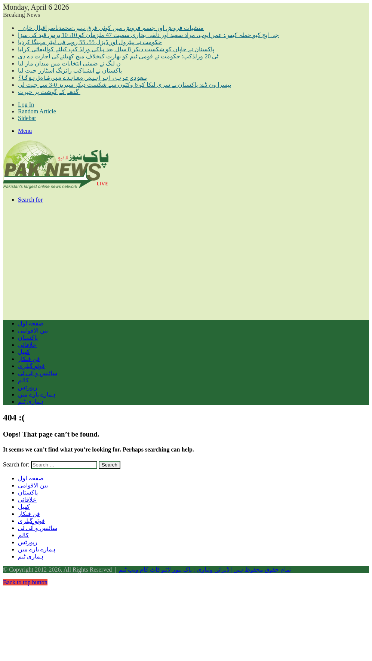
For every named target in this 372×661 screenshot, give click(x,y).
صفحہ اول (31, 323)
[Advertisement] (186, 261)
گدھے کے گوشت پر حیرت (49, 92)
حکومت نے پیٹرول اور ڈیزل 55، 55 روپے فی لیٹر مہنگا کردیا (90, 42)
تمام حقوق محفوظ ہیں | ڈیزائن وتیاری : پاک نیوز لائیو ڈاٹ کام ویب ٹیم (205, 569)
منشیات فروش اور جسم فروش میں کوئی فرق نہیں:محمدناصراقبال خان (111, 28)
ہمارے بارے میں (36, 394)
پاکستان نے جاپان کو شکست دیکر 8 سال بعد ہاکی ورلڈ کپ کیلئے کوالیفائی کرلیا (116, 49)
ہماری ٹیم (30, 401)
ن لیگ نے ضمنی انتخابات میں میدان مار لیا (69, 63)
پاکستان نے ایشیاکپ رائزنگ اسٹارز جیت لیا (70, 70)
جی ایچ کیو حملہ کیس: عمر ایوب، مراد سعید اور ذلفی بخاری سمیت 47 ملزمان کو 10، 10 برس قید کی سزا (148, 35)
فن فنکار (29, 359)
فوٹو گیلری (31, 366)
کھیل (24, 352)
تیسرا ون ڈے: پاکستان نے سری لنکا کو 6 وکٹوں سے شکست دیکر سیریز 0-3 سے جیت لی (124, 85)
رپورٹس (27, 387)
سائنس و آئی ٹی (37, 373)
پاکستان (28, 337)
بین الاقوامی (33, 330)
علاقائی (27, 345)
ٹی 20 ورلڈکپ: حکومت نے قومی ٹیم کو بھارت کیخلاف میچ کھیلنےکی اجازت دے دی (118, 56)
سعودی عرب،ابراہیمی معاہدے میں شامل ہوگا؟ (82, 77)
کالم (23, 380)
